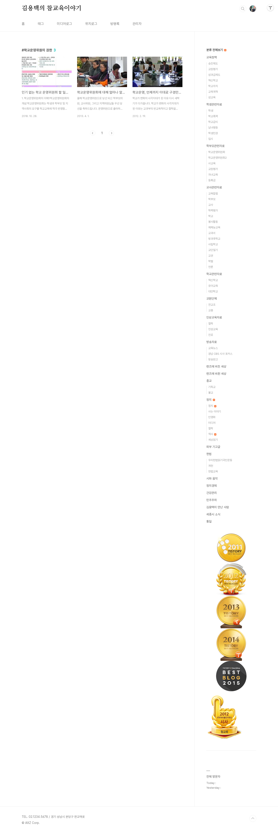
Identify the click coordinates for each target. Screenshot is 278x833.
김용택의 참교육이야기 (52, 8)
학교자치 (213, 86)
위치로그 (91, 24)
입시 (210, 138)
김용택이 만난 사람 (217, 507)
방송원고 (213, 359)
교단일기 (213, 250)
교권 (210, 255)
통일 (209, 521)
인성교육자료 (214, 317)
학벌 (210, 261)
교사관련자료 (214, 187)
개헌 (210, 465)
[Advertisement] (102, 179)
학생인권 (213, 133)
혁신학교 (213, 80)
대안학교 (213, 291)
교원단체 (211, 298)
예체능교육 (214, 227)
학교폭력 (213, 116)
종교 (209, 381)
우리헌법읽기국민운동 (220, 460)
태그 (41, 24)
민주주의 (211, 500)
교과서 (211, 233)
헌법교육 (213, 471)
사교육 (211, 163)
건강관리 (211, 493)
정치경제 (211, 485)
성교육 (211, 97)
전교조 (211, 304)
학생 (210, 110)
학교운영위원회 (216, 152)
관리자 (137, 24)
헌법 (209, 454)
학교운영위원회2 (217, 157)
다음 (111, 133)
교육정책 (211, 57)
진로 (210, 334)
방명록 (114, 24)
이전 (92, 133)
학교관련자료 (214, 274)
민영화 (211, 417)
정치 (210, 399)
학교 (210, 216)
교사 (210, 204)
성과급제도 (214, 74)
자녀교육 (213, 174)
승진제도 (213, 63)
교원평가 (213, 69)
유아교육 (213, 285)
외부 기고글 (213, 447)
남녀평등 (213, 127)
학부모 (211, 199)
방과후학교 (214, 238)
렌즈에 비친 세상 (216, 366)
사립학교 (213, 244)
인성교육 (213, 329)
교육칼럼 (213, 193)
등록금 (211, 180)
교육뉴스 (213, 348)
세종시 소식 (213, 514)
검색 (243, 8)
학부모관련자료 (215, 146)
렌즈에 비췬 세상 (216, 373)
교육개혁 (213, 91)
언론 (210, 267)
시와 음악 (212, 478)
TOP (252, 818)
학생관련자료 (214, 104)
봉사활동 (213, 221)
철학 (210, 323)
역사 (212, 434)
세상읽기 (213, 439)
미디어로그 (64, 24)
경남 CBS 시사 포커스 (220, 353)
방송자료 (211, 342)
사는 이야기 (214, 411)
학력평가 (213, 210)
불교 (210, 392)
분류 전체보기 (216, 50)
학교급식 (213, 122)
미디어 (211, 422)
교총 (210, 310)
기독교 (211, 387)
